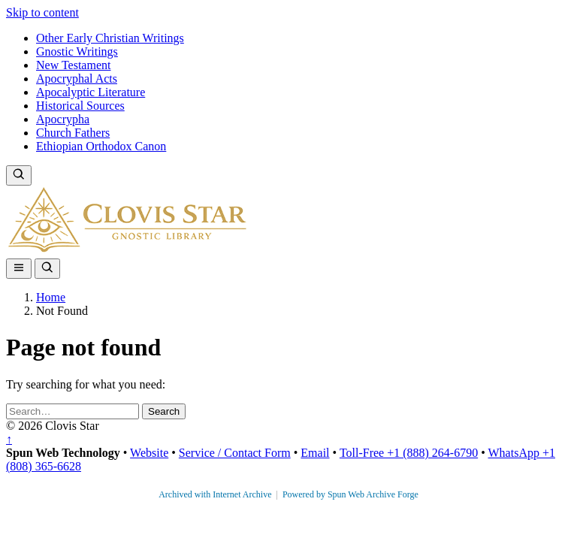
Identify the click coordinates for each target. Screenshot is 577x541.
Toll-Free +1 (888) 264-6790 (409, 452)
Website (149, 452)
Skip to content (42, 12)
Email (315, 452)
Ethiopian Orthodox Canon (101, 146)
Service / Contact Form (235, 452)
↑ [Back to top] (9, 439)
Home (50, 297)
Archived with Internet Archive (216, 494)
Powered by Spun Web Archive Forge (350, 494)
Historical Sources (80, 105)
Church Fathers (73, 132)
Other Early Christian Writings (110, 38)
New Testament (73, 65)
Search (164, 411)
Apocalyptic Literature (90, 92)
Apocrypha (62, 119)
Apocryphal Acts (76, 78)
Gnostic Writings (77, 51)
